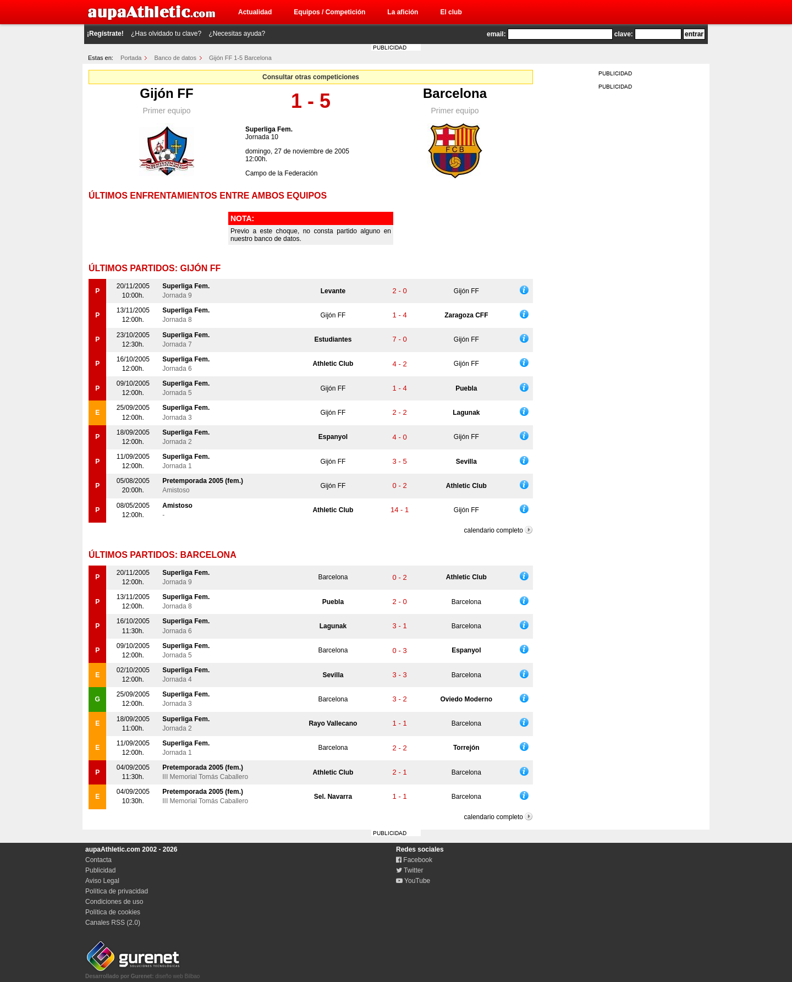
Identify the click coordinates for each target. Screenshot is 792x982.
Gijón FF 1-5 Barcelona (240, 57)
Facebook (414, 860)
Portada (131, 57)
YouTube (413, 881)
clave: (623, 34)
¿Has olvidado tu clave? (166, 33)
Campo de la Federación (281, 173)
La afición (402, 12)
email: (496, 34)
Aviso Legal (102, 881)
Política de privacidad (116, 891)
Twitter (409, 870)
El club (450, 12)
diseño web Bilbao (142, 973)
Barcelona (455, 93)
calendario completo (493, 530)
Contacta (98, 860)
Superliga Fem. (269, 129)
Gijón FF (166, 93)
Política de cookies (112, 912)
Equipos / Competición (329, 12)
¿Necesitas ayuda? (236, 33)
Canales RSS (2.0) (112, 922)
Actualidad (255, 12)
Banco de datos (175, 57)
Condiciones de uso (114, 902)
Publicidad (100, 870)
